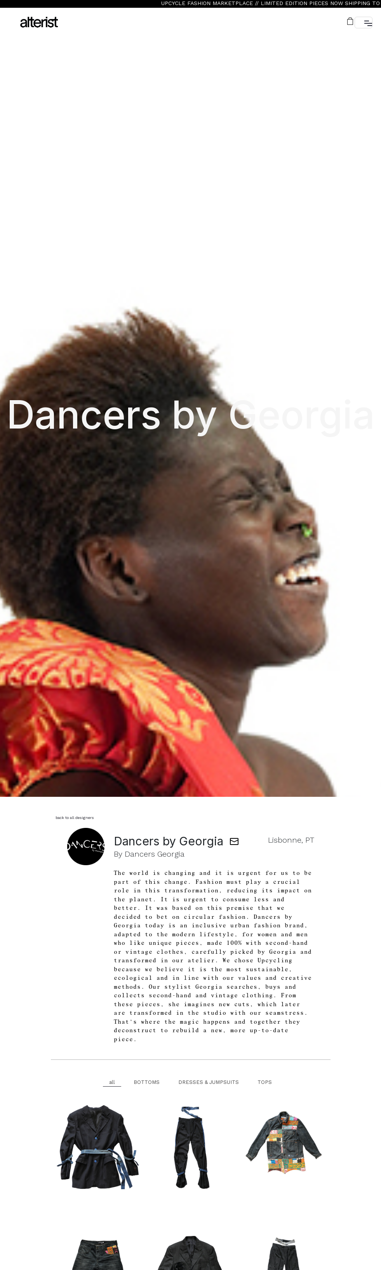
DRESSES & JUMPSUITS (208, 1082)
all (112, 1082)
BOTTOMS (147, 1082)
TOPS (264, 1082)
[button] (351, 21)
